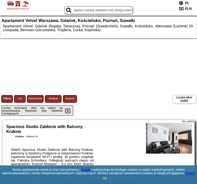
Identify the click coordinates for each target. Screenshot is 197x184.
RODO (190, 173)
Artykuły (70, 98)
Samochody (35, 98)
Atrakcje (53, 98)
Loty (19, 98)
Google (86, 169)
